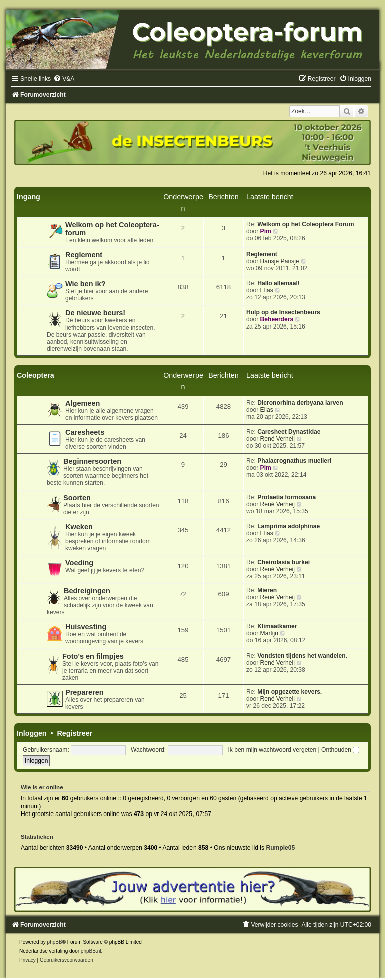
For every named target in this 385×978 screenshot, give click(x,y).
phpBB (54, 942)
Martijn (269, 633)
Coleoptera (35, 375)
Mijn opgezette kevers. (289, 691)
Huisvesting (85, 627)
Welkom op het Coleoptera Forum (305, 224)
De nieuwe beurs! (95, 313)
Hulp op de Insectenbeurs (283, 312)
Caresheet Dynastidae (288, 431)
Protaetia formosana (286, 497)
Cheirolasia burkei (283, 562)
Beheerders (277, 319)
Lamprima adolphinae (288, 526)
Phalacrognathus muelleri (294, 460)
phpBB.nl (91, 951)
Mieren (267, 590)
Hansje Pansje (279, 261)
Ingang (28, 197)
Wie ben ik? (85, 284)
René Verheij (277, 438)
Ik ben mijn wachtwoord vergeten (272, 749)
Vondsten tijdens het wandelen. (302, 655)
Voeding (79, 563)
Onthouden (340, 749)
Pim (265, 231)
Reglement (83, 255)
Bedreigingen (87, 591)
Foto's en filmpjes (93, 656)
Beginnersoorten (92, 461)
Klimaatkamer (277, 626)
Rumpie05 (280, 847)
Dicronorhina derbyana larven (300, 402)
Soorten (77, 498)
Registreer (74, 733)
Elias (266, 290)
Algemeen (82, 403)
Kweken (79, 527)
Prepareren (84, 692)
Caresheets (84, 432)
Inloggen (32, 733)
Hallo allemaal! (278, 283)
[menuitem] (63, 78)
